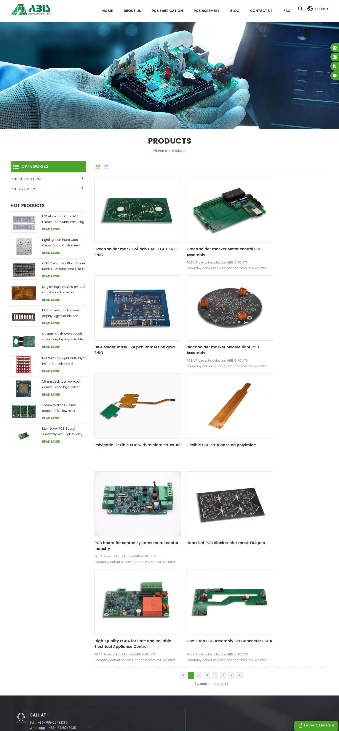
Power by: (215, 715)
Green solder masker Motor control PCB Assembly (208, 243)
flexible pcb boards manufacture (200, 628)
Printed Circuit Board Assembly (199, 686)
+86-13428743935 (65, 592)
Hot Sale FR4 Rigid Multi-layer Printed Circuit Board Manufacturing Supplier (64, 362)
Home (106, 11)
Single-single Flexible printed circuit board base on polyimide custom (63, 291)
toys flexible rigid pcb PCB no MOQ (285, 686)
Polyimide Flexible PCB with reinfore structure (205, 330)
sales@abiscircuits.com (168, 586)
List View (106, 168)
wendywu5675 (163, 592)
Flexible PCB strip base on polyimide (284, 328)
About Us (130, 11)
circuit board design (191, 679)
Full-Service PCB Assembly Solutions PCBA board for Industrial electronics (293, 664)
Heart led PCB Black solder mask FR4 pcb (206, 418)
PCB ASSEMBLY (205, 11)
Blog (233, 11)
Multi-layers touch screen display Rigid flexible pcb (61, 314)
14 (223, 537)
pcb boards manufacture (194, 650)
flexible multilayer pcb (192, 672)
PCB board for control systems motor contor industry (127, 418)
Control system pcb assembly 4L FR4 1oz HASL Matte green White (293, 679)
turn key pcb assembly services (200, 664)
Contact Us (260, 11)
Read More (51, 230)
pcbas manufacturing (191, 694)
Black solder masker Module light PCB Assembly (128, 330)
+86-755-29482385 (56, 586)
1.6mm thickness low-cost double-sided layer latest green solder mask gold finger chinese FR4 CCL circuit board (61, 385)
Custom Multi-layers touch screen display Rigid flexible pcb (62, 338)
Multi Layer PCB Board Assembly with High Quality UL (62, 432)
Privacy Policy (129, 672)
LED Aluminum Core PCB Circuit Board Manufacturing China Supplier (63, 220)
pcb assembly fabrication (195, 635)
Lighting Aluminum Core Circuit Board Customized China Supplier (61, 244)
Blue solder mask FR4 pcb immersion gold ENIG (285, 243)
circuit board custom (192, 657)
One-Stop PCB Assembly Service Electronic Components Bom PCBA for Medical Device (293, 657)
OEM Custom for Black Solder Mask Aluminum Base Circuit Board (63, 267)
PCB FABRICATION (165, 11)
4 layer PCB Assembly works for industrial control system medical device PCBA (293, 672)
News (123, 642)
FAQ (285, 11)
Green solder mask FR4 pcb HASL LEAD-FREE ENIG (129, 243)
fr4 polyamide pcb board (194, 642)
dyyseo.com (223, 715)
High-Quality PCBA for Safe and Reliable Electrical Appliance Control (287, 418)
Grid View (98, 168)
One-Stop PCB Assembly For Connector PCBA (129, 506)
